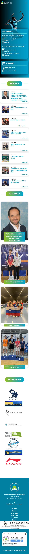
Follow (15, 540)
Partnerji (14, 515)
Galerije (14, 520)
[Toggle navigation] (26, 2)
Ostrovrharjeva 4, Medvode (9, 544)
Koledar (14, 511)
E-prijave (14, 513)
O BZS (14, 509)
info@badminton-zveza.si (14, 504)
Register (14, 518)
